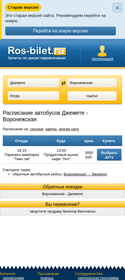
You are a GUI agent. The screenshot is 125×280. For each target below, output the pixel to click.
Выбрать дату (109, 155)
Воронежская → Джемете (85, 174)
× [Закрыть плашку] (117, 8)
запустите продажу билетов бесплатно (62, 211)
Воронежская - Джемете (62, 194)
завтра (51, 129)
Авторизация (102, 59)
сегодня (36, 129)
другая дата (69, 129)
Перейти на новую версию (60, 30)
